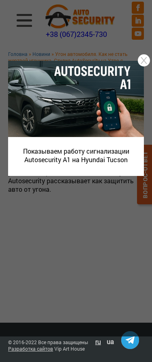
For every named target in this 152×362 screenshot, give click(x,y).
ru (98, 341)
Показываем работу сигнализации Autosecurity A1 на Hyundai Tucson (76, 155)
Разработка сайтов (30, 348)
